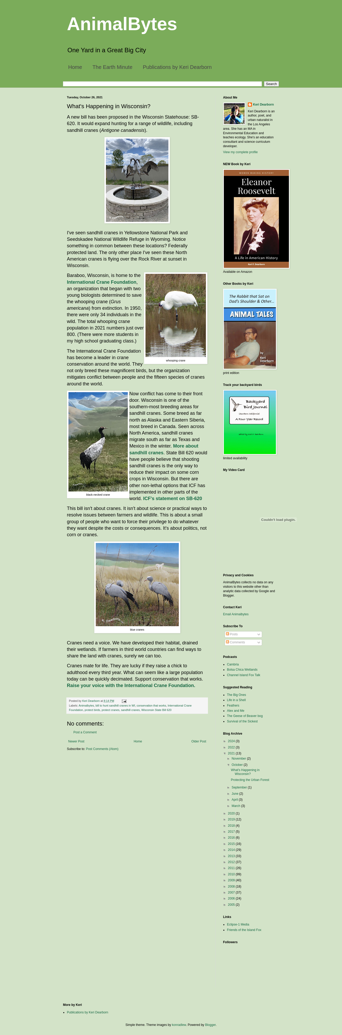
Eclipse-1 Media (238, 924)
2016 (232, 837)
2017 (232, 831)
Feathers (233, 705)
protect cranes (110, 709)
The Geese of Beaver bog (245, 716)
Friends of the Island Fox (244, 930)
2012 (232, 862)
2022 (232, 747)
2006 (232, 898)
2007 (232, 892)
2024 (232, 741)
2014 (232, 850)
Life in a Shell (236, 700)
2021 (232, 753)
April (235, 799)
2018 (232, 825)
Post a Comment (85, 732)
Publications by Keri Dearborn (177, 67)
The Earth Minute (112, 67)
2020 (232, 813)
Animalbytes (86, 705)
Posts (232, 634)
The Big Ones (236, 695)
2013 (232, 856)
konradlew (179, 1025)
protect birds (92, 709)
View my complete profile (240, 152)
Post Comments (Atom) (102, 749)
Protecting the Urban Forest (250, 780)
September (240, 787)
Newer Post (76, 741)
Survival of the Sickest (242, 721)
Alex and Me (235, 711)
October (238, 765)
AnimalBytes (122, 24)
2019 (232, 819)
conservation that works (151, 705)
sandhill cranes (130, 709)
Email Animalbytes (236, 614)
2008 (232, 886)
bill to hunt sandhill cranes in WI (115, 705)
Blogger (210, 1025)
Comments (235, 642)
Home (75, 67)
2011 (232, 868)
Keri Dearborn (263, 104)
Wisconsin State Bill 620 (156, 709)
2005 (232, 905)
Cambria (233, 664)
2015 (232, 844)
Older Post (198, 741)
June (235, 793)
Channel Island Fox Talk (243, 675)
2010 (232, 874)
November (239, 758)
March (236, 806)
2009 (232, 880)
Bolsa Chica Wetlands (242, 669)
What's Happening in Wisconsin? (245, 771)
